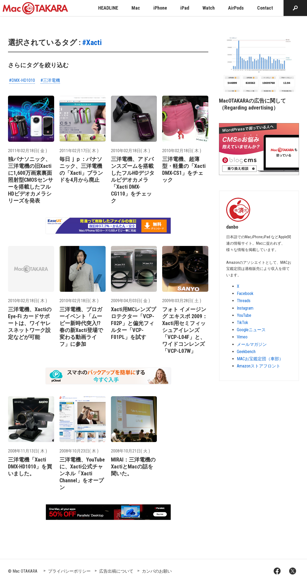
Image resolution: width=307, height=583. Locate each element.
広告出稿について (116, 571)
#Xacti (92, 42)
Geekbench (246, 351)
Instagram (245, 308)
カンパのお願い (157, 571)
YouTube (244, 315)
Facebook (245, 293)
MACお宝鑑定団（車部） (260, 358)
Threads (243, 300)
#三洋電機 (50, 80)
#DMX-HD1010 (22, 80)
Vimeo (242, 336)
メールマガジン (252, 344)
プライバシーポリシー (69, 571)
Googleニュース (251, 329)
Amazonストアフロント (258, 366)
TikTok (242, 322)
